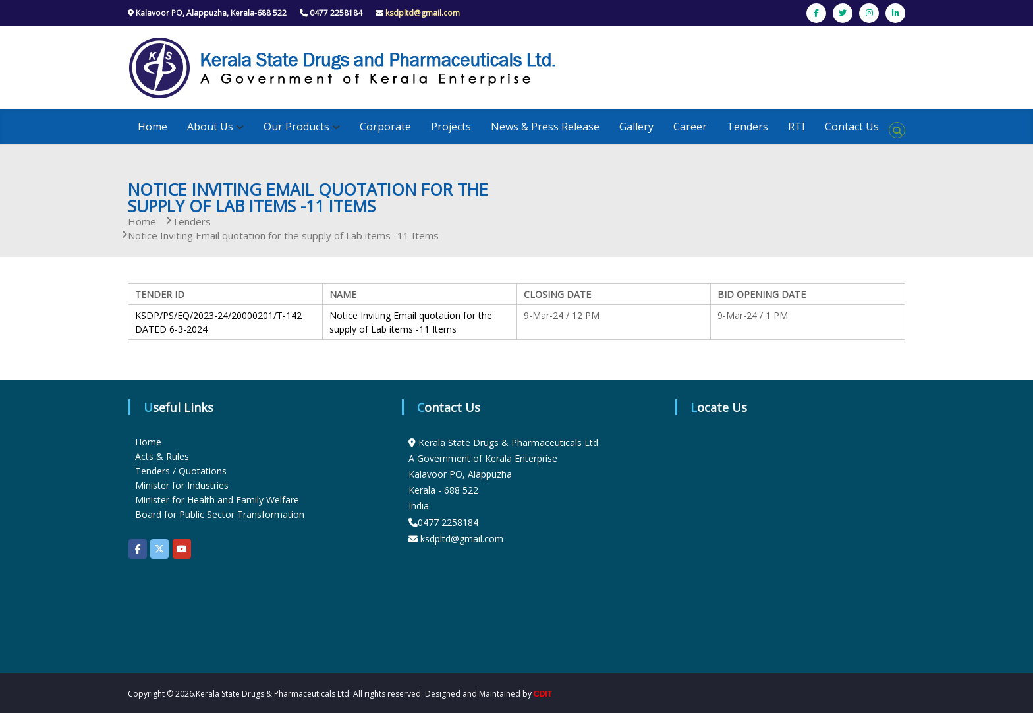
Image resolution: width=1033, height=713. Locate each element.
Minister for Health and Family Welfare (217, 500)
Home (152, 126)
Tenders (747, 126)
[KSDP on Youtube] (182, 549)
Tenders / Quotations (181, 471)
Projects (451, 126)
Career (690, 126)
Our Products (296, 126)
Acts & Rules (162, 456)
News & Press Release (545, 126)
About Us (210, 126)
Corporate (385, 126)
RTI (796, 126)
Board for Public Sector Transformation (219, 514)
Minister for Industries (182, 485)
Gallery (636, 126)
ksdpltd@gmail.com (422, 12)
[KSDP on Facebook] (137, 549)
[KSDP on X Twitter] (159, 549)
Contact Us (852, 126)
